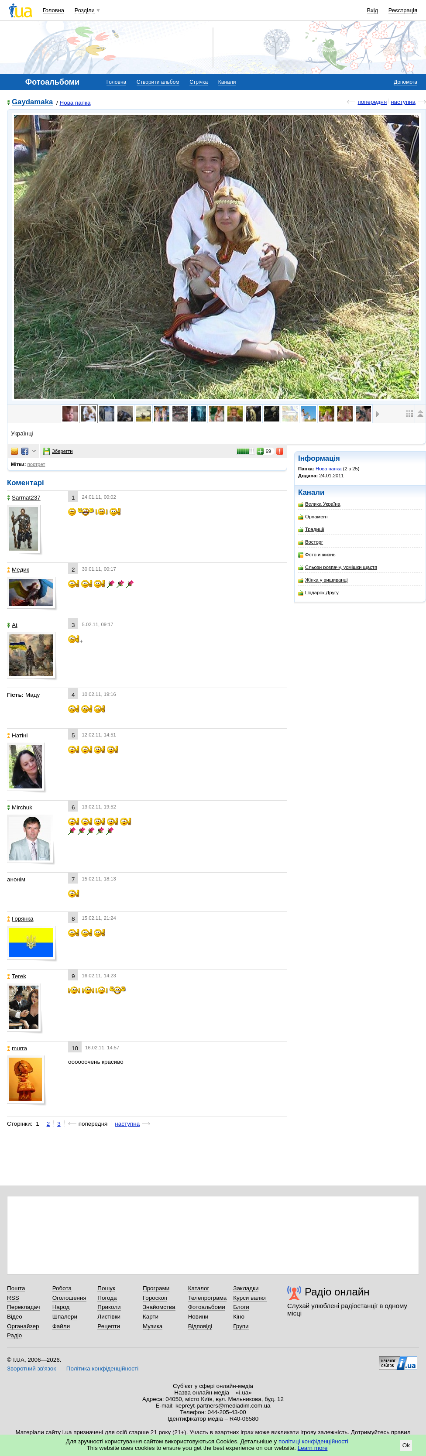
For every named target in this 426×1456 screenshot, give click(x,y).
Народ (61, 1307)
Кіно (238, 1316)
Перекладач (23, 1307)
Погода (107, 1298)
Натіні (17, 735)
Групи (240, 1326)
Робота (62, 1288)
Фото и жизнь (317, 555)
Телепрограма (207, 1298)
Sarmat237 (24, 497)
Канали (227, 82)
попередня (372, 102)
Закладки (245, 1288)
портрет (36, 464)
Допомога (405, 82)
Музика (152, 1326)
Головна (53, 10)
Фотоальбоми (206, 1307)
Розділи (85, 10)
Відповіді (200, 1326)
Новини (198, 1316)
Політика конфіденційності (102, 1368)
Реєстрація (402, 10)
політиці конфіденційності (313, 1441)
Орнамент (313, 517)
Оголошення (69, 1298)
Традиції (311, 529)
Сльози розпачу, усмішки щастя (337, 567)
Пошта (16, 1288)
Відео (14, 1316)
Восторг (310, 542)
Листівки (108, 1316)
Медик (18, 569)
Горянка (20, 918)
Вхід (372, 10)
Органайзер (23, 1326)
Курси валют (250, 1298)
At (12, 625)
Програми (156, 1288)
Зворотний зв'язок (31, 1368)
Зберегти (58, 451)
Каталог (199, 1288)
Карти (150, 1316)
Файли (61, 1326)
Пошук (106, 1288)
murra (17, 1048)
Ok (406, 1445)
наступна (403, 102)
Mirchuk (19, 807)
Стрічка (198, 82)
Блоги (241, 1307)
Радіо (14, 1335)
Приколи (108, 1307)
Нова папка (75, 102)
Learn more (313, 1448)
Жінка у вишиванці (323, 580)
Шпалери (64, 1316)
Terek (16, 976)
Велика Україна (319, 504)
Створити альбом (158, 82)
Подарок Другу (318, 593)
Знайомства (159, 1307)
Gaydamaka (32, 102)
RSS (13, 1298)
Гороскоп (155, 1298)
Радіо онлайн (337, 1292)
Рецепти (108, 1326)
